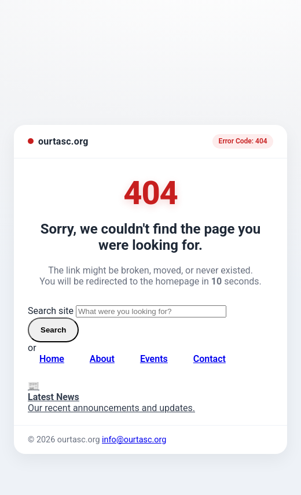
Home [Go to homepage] (51, 358)
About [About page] (102, 358)
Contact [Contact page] (209, 358)
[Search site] (151, 311)
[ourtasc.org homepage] (58, 141)
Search (53, 330)
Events (154, 358)
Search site (51, 310)
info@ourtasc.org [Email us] (134, 440)
